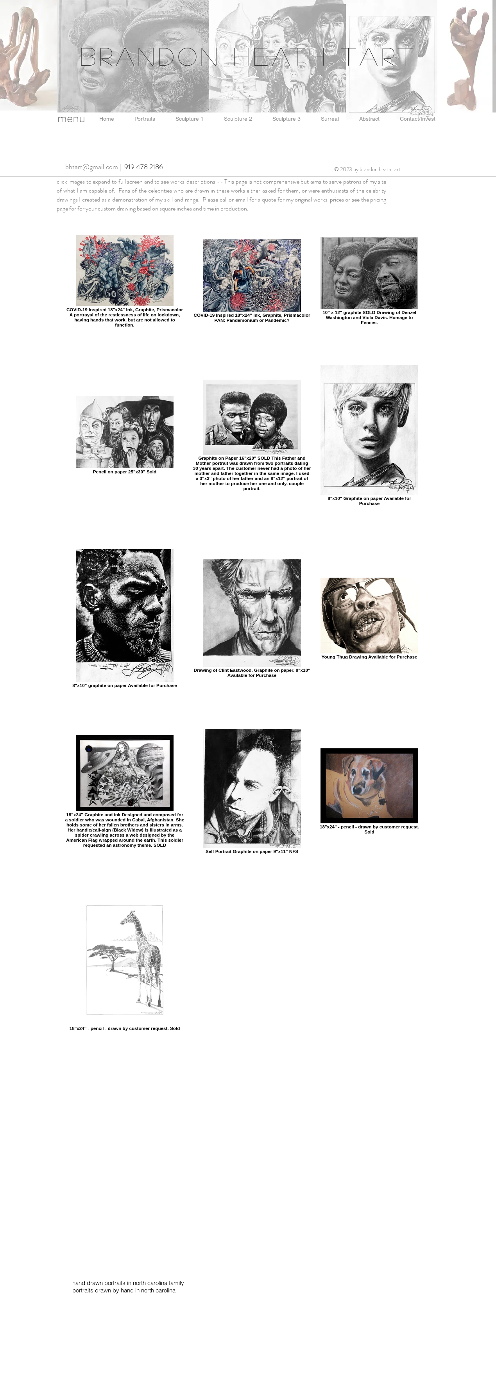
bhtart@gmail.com (91, 167)
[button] (106, 118)
